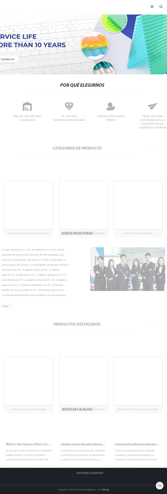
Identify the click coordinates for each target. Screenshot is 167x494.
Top (160, 485)
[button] (152, 7)
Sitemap (105, 490)
